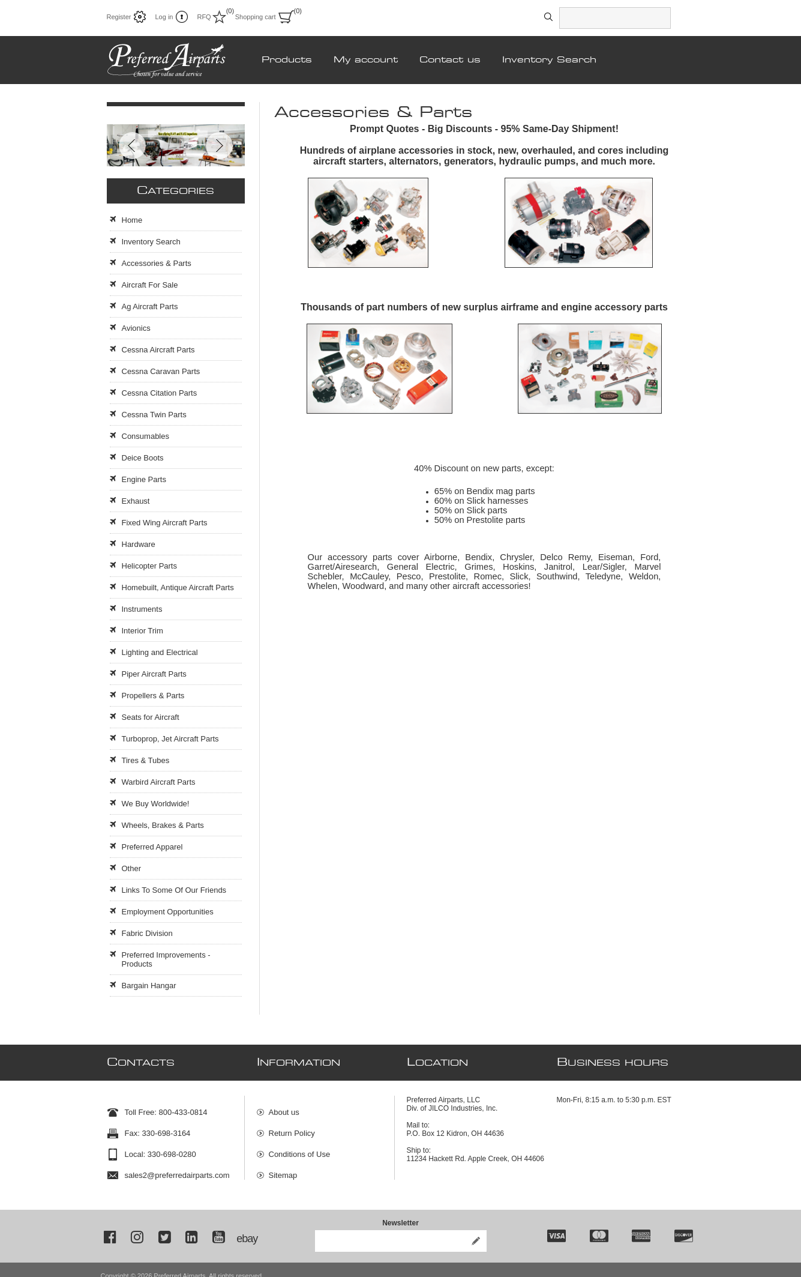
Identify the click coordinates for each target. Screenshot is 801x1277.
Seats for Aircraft (150, 717)
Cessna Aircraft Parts (158, 349)
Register (119, 16)
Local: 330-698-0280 (160, 1148)
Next (219, 145)
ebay (246, 1227)
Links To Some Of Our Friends (174, 890)
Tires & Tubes (146, 760)
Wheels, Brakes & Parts (163, 825)
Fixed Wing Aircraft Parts (165, 522)
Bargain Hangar (149, 985)
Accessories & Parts (156, 263)
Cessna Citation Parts (159, 392)
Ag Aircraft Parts (150, 306)
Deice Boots (143, 457)
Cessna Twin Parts (154, 414)
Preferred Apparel (152, 846)
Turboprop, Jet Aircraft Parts (170, 738)
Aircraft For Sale (150, 284)
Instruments (142, 609)
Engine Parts (144, 479)
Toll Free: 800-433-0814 (166, 1106)
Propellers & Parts (153, 695)
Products (287, 60)
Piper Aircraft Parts (154, 673)
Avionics (136, 328)
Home (132, 220)
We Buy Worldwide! (156, 803)
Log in (164, 16)
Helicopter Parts (149, 565)
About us (284, 1106)
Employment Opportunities (168, 911)
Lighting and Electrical (160, 652)
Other (132, 868)
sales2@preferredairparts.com (177, 1169)
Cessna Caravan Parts (161, 371)
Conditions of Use (300, 1148)
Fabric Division (147, 933)
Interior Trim (142, 630)
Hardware (138, 544)
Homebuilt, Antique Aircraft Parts (178, 587)
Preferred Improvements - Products (166, 959)
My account (366, 60)
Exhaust (136, 501)
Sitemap (283, 1169)
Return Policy (292, 1127)
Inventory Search (549, 60)
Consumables (146, 436)
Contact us (450, 60)
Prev (132, 145)
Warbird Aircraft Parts (159, 781)
